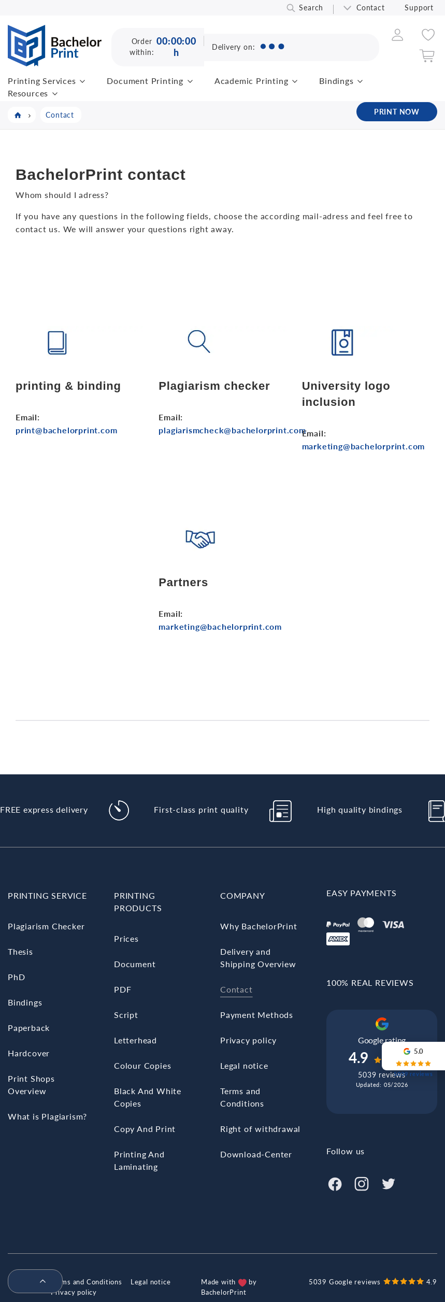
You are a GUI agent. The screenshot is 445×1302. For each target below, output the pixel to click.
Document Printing (145, 81)
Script (126, 1015)
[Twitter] (388, 1182)
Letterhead (135, 1040)
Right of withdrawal (260, 1129)
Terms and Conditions (86, 1282)
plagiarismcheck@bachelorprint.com (232, 430)
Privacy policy (248, 1040)
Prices (126, 938)
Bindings (336, 81)
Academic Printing (251, 81)
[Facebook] (334, 1182)
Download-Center (256, 1154)
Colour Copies (142, 1065)
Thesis (20, 951)
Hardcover (29, 1053)
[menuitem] (31, 1282)
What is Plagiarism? (47, 1116)
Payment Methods (256, 1015)
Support (419, 7)
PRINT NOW (397, 111)
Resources (28, 93)
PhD (16, 977)
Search (311, 7)
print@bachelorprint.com (66, 430)
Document (134, 964)
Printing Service (47, 895)
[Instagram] (361, 1182)
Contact (370, 7)
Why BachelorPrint (258, 926)
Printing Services (42, 81)
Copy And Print (145, 1129)
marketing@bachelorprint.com (363, 446)
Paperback (29, 1027)
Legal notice (244, 1065)
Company (242, 895)
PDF (122, 989)
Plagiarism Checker (46, 926)
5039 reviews (382, 1074)
